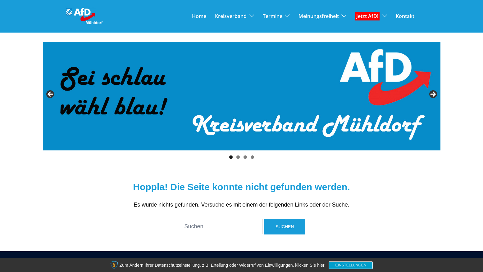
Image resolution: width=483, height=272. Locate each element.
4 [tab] (252, 157)
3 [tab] (245, 157)
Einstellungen (350, 265)
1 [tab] (231, 157)
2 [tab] (238, 157)
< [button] (50, 94)
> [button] (432, 94)
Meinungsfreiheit (318, 16)
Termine (272, 16)
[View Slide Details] (241, 96)
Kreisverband (231, 16)
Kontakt (405, 16)
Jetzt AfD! (367, 16)
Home (199, 16)
